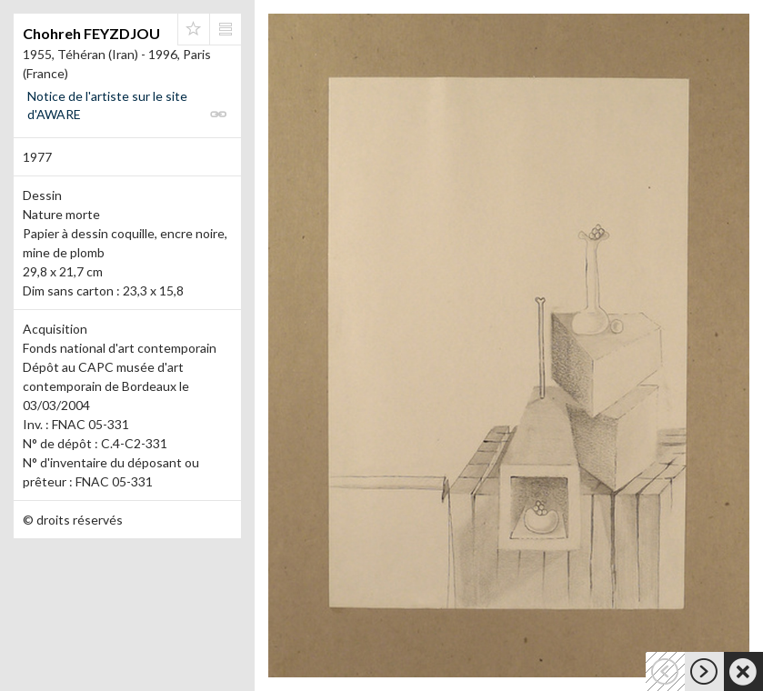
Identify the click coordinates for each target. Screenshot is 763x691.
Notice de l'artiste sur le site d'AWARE (107, 105)
